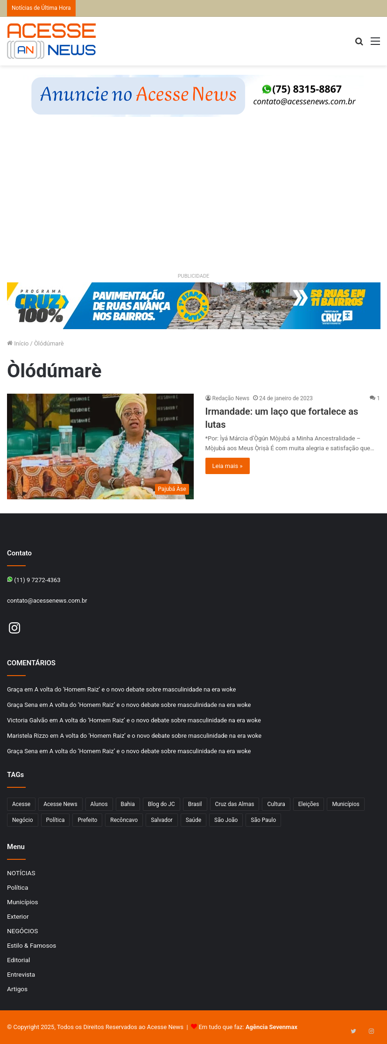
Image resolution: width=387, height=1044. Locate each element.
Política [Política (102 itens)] (55, 820)
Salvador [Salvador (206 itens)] (162, 820)
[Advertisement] (193, 201)
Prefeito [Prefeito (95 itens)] (87, 820)
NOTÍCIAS (21, 873)
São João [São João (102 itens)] (226, 820)
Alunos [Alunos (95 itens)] (99, 804)
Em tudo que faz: (247, 1026)
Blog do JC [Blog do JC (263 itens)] (161, 804)
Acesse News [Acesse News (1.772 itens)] (60, 804)
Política (17, 887)
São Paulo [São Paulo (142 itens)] (263, 820)
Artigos (17, 989)
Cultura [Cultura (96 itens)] (276, 804)
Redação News (231, 398)
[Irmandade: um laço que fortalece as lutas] (100, 446)
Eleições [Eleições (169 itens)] (308, 804)
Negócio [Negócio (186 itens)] (22, 820)
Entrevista (21, 974)
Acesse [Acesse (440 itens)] (21, 804)
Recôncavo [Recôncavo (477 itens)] (124, 820)
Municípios (22, 902)
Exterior (18, 916)
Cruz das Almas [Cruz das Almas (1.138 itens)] (234, 804)
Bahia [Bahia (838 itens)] (128, 804)
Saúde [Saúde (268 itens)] (193, 820)
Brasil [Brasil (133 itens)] (195, 804)
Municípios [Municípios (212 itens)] (345, 804)
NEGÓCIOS (22, 931)
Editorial (18, 960)
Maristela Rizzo (28, 735)
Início (18, 343)
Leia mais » (227, 465)
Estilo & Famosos (31, 945)
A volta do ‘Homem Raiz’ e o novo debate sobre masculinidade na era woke (135, 689)
